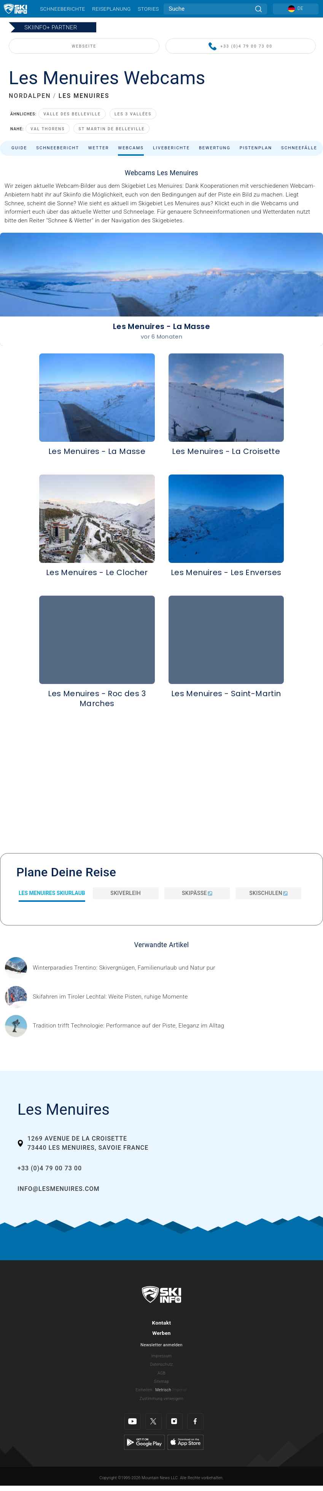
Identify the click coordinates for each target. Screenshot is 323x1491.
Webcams (131, 147)
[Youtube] (132, 1421)
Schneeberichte (62, 9)
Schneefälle (299, 147)
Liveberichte (171, 147)
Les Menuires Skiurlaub (52, 893)
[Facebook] (195, 1421)
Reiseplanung (111, 9)
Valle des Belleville (72, 114)
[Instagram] (174, 1421)
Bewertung (215, 147)
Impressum (161, 1356)
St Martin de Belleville (111, 128)
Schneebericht (57, 147)
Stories (148, 9)
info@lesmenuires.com (59, 1188)
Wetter (98, 147)
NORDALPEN (30, 95)
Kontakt (161, 1323)
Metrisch (163, 1390)
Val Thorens (47, 128)
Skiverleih (125, 893)
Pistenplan (256, 147)
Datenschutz (161, 1364)
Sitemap (161, 1381)
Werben (161, 1333)
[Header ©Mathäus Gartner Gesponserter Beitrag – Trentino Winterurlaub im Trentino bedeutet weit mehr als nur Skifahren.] (124, 968)
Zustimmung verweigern (161, 1399)
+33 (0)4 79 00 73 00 (240, 47)
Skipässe (197, 893)
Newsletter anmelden (161, 1344)
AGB (161, 1373)
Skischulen (268, 893)
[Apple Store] (185, 1441)
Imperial (179, 1390)
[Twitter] (153, 1421)
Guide (19, 147)
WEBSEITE (84, 46)
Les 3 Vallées (133, 114)
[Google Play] (144, 1441)
